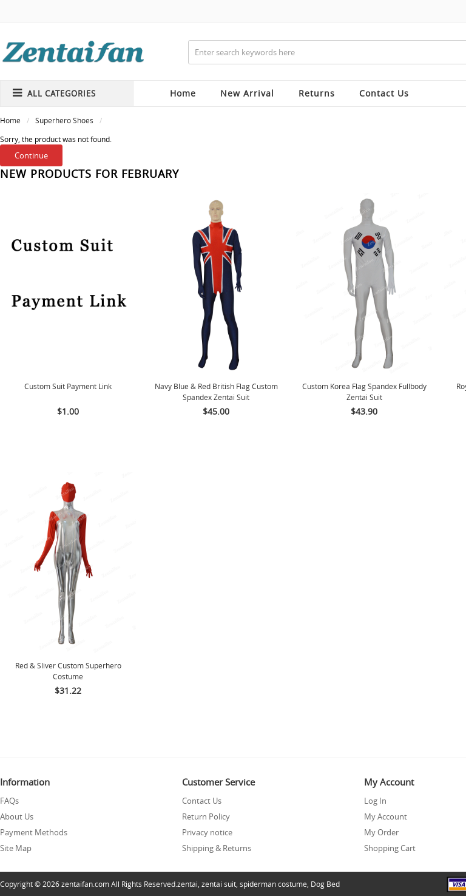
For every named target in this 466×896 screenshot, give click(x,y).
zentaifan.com (85, 884)
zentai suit (218, 884)
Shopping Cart (390, 848)
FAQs (9, 800)
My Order (381, 832)
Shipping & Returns (216, 848)
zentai (187, 884)
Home (183, 93)
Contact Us (201, 800)
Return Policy (206, 816)
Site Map (16, 848)
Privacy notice (207, 832)
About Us (16, 816)
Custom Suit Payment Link (68, 386)
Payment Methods (33, 832)
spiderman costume (273, 884)
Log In (375, 800)
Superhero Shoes (64, 120)
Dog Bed (325, 884)
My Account (385, 816)
